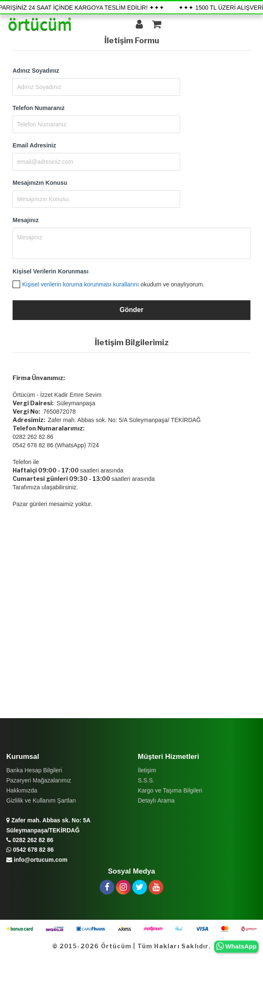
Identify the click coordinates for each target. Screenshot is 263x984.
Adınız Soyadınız (36, 70)
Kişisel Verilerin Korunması (50, 271)
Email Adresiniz (34, 145)
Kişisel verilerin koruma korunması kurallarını (80, 284)
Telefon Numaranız (38, 108)
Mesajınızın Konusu (40, 182)
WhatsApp (236, 946)
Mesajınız (26, 220)
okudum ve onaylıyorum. (113, 284)
